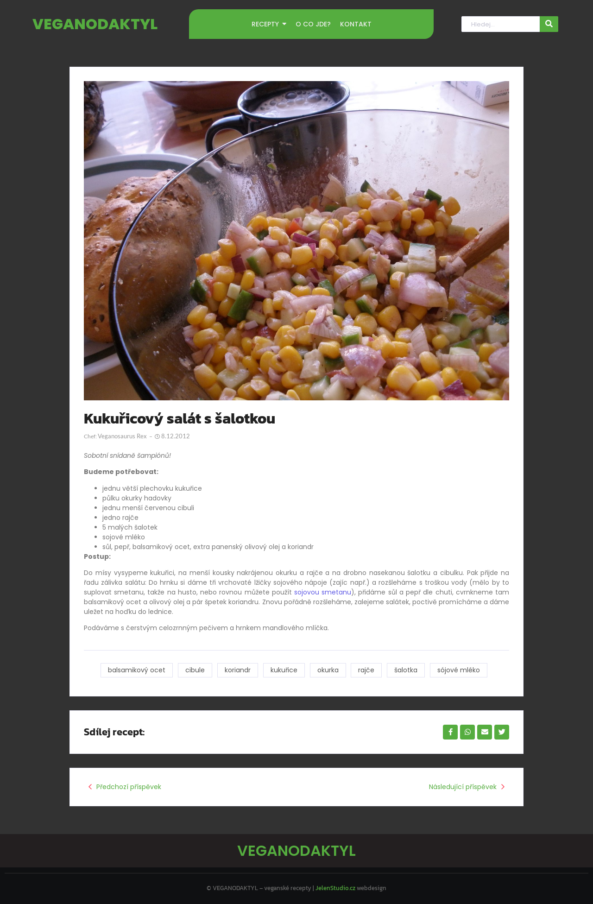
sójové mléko (459, 670)
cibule (195, 670)
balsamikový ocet (136, 670)
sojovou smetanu (322, 592)
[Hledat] (500, 24)
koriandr (238, 670)
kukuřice (284, 670)
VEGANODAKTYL (95, 23)
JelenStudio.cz (335, 888)
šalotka (406, 670)
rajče (367, 670)
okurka (328, 670)
